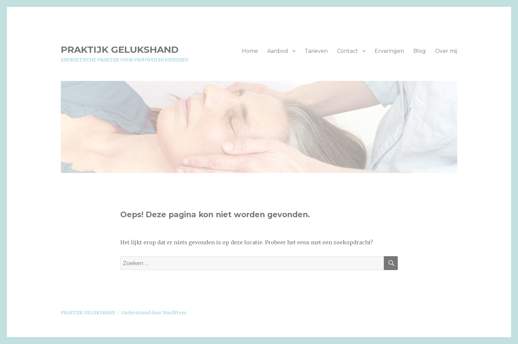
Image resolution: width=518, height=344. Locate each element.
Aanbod (277, 51)
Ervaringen (389, 51)
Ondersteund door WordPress (153, 313)
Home (250, 51)
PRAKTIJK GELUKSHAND (120, 49)
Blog (419, 51)
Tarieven (316, 51)
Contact (347, 51)
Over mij (446, 51)
